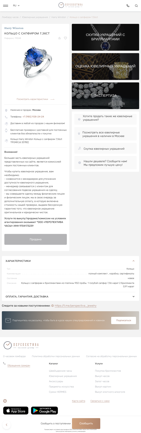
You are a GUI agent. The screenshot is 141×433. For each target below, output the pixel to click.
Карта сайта (78, 401)
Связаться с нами (100, 401)
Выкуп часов (102, 376)
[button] (5, 5)
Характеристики (70, 261)
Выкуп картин (103, 386)
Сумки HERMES (57, 392)
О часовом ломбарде (14, 356)
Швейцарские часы (60, 371)
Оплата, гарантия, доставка (70, 297)
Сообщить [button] (86, 423)
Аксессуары (56, 381)
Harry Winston (13, 28)
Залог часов (102, 381)
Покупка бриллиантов (108, 371)
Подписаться (123, 320)
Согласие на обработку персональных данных (111, 356)
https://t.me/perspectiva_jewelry (76, 306)
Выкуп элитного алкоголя (110, 392)
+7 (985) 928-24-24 (33, 117)
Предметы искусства (61, 386)
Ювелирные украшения (63, 376)
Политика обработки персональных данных (56, 356)
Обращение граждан (18, 365)
